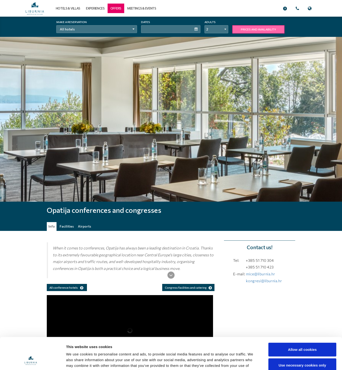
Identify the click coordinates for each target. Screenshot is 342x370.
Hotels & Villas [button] (68, 8)
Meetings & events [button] (141, 8)
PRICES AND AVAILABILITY (258, 29)
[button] (116, 8)
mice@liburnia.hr (260, 274)
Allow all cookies (302, 319)
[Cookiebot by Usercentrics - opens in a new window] (31, 360)
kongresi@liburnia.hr (264, 280)
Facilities (67, 226)
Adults (210, 22)
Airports (84, 226)
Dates (145, 22)
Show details (248, 361)
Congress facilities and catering (188, 287)
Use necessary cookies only (302, 335)
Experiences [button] (95, 8)
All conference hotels (66, 288)
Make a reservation (71, 22)
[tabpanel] (171, 124)
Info (51, 226)
